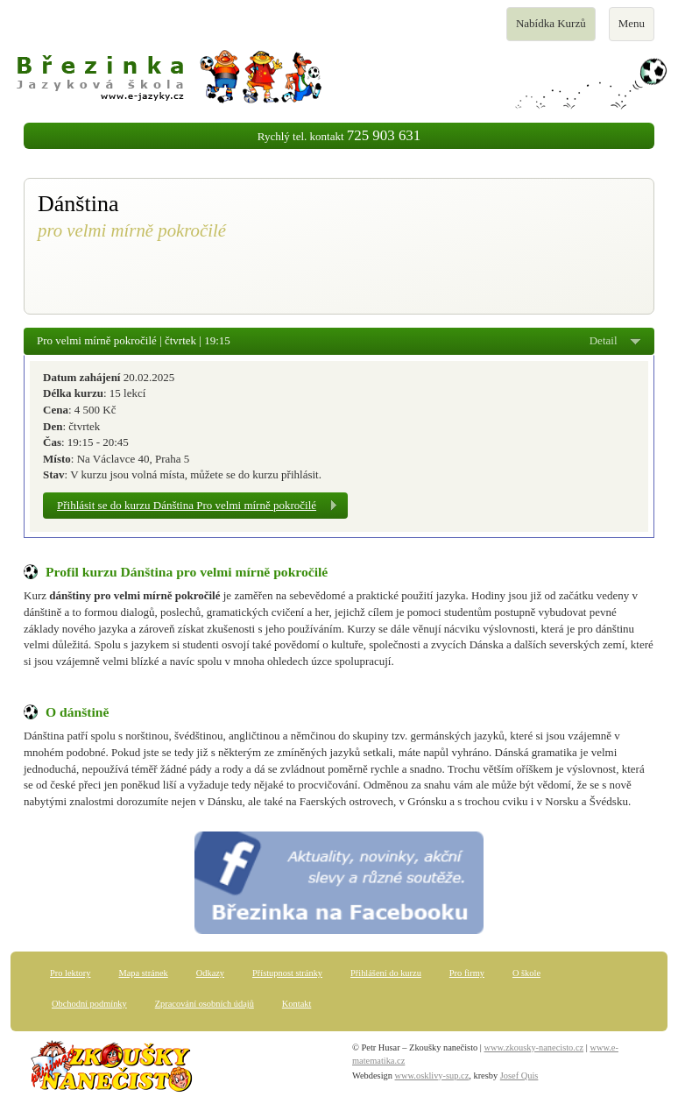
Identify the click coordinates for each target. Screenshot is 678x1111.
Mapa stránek (142, 973)
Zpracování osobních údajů (204, 1003)
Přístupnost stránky (287, 973)
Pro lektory (70, 973)
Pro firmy (466, 973)
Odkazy (210, 973)
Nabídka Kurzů (550, 28)
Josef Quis (519, 1075)
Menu (636, 28)
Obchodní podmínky (89, 1003)
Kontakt (296, 1003)
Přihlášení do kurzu (385, 973)
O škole (526, 973)
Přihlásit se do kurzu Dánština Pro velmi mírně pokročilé (186, 505)
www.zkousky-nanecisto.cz (534, 1047)
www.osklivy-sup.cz (432, 1075)
